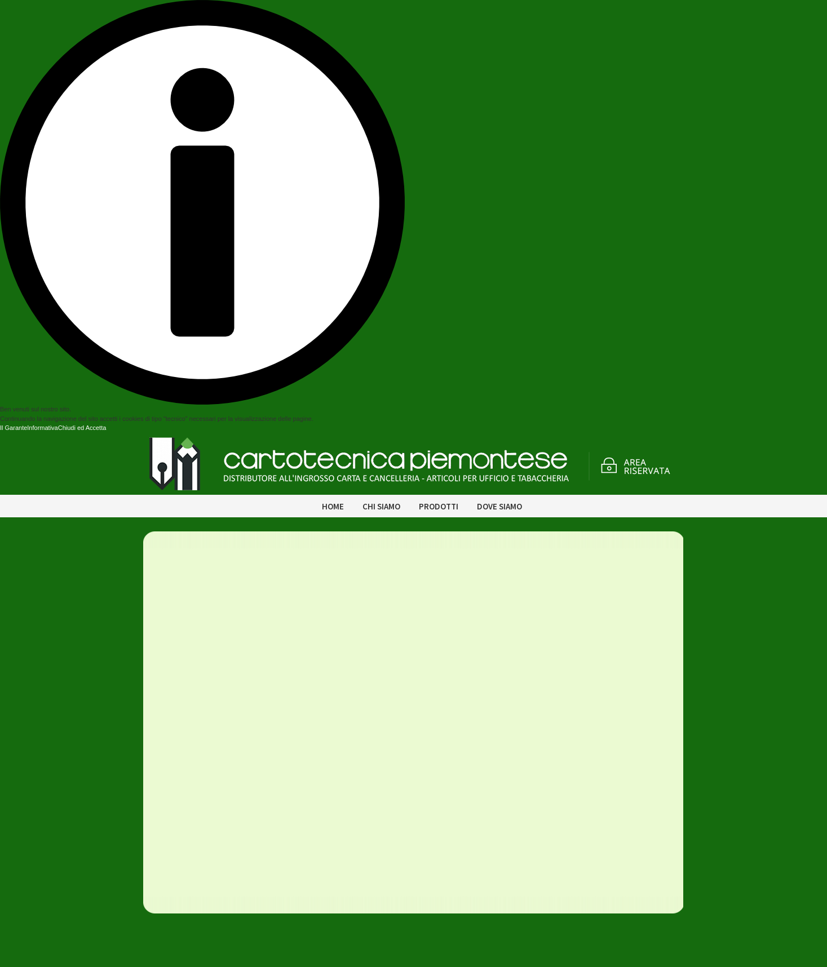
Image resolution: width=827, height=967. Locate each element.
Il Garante (13, 427)
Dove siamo (499, 506)
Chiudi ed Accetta (82, 427)
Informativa (42, 427)
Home (333, 506)
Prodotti (438, 506)
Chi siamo (381, 506)
